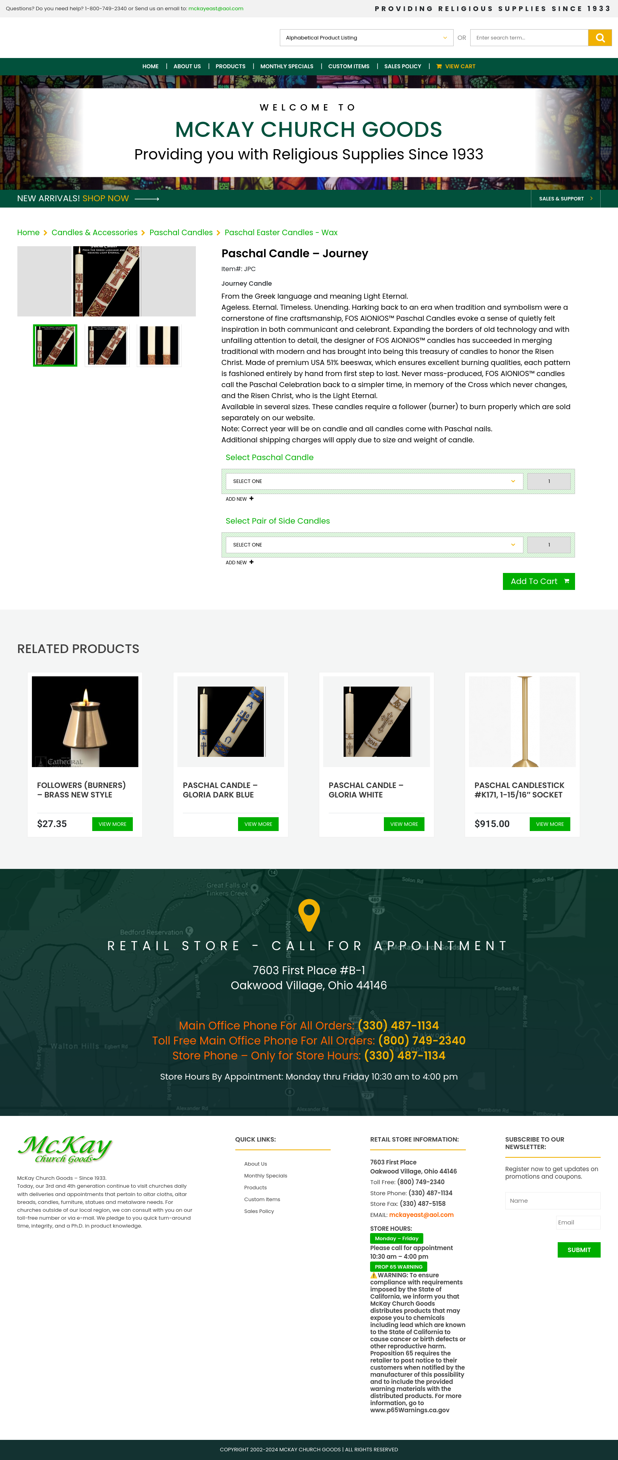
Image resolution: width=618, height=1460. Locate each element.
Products (231, 66)
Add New (236, 499)
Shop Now (120, 198)
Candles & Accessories (95, 232)
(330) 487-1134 (398, 1025)
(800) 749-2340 (422, 1040)
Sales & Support (561, 198)
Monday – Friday (397, 1238)
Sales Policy (402, 66)
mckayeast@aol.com (216, 8)
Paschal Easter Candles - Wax (281, 232)
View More (113, 824)
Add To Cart (534, 581)
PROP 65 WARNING (399, 1267)
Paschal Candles (181, 232)
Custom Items (349, 66)
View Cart (460, 66)
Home (151, 66)
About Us (187, 66)
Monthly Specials (287, 66)
